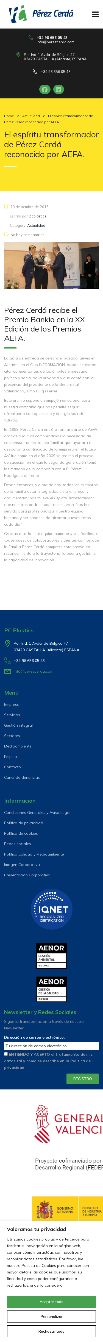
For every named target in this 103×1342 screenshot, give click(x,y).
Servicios (12, 715)
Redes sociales (17, 844)
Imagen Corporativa (22, 864)
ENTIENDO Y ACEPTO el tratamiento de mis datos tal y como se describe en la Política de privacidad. (48, 1061)
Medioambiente (18, 746)
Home (9, 116)
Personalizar (52, 1316)
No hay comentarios (24, 235)
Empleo (10, 756)
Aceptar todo (51, 1301)
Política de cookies (21, 833)
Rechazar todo (51, 1331)
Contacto (12, 767)
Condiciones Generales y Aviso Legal (37, 812)
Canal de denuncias (22, 777)
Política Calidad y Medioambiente (34, 854)
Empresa (12, 704)
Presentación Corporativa (27, 875)
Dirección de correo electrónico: (34, 1037)
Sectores (12, 736)
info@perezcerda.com (55, 42)
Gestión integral (18, 725)
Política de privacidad (23, 823)
